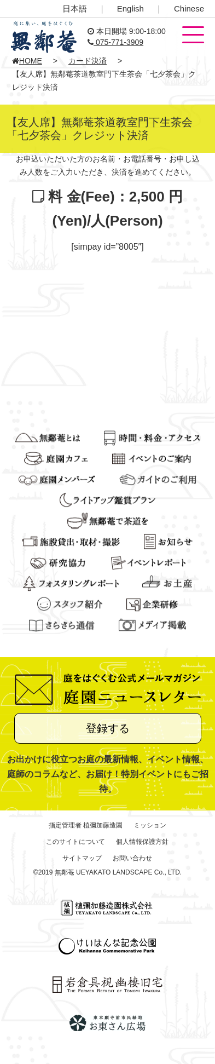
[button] (193, 35)
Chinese (189, 8)
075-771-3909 (115, 42)
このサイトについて (75, 842)
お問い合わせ (132, 858)
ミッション (149, 825)
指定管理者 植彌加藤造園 (86, 825)
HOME (27, 60)
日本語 (74, 8)
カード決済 (87, 60)
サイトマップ (82, 858)
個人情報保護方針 (142, 842)
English (130, 8)
